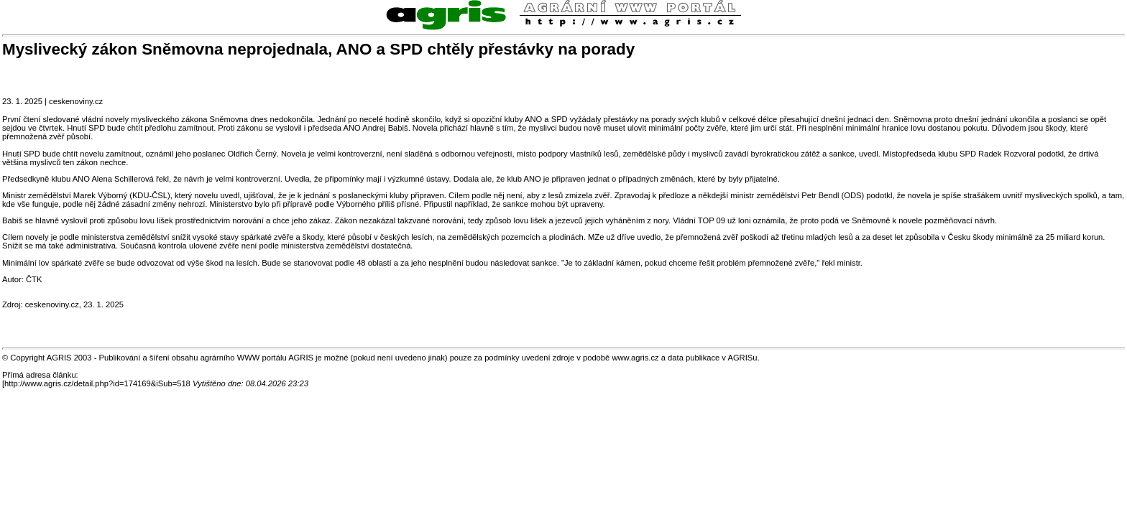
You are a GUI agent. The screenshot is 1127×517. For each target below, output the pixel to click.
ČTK (34, 279)
